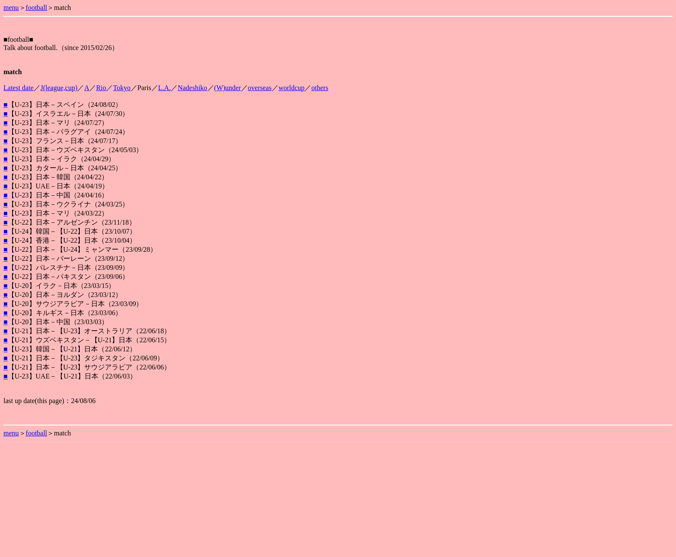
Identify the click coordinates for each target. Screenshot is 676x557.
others (319, 87)
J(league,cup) (59, 87)
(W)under (227, 87)
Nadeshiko (192, 87)
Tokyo (122, 87)
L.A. (164, 87)
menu (11, 7)
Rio (101, 87)
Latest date (18, 87)
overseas (260, 87)
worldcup (291, 87)
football (36, 7)
